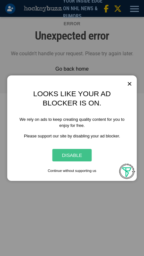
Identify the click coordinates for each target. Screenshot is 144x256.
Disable (72, 155)
